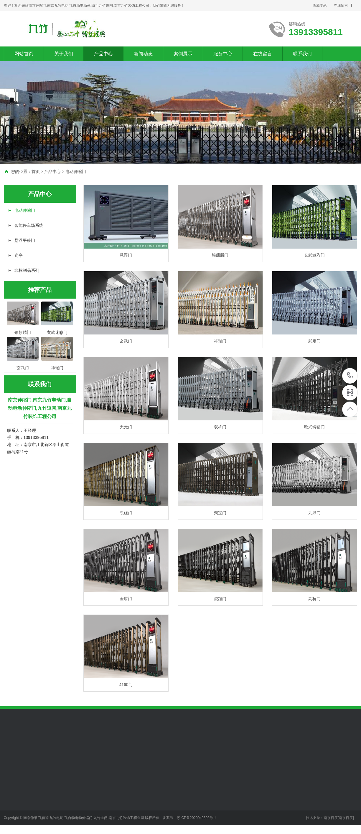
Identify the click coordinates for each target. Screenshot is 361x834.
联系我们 (302, 53)
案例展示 (183, 53)
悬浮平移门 (24, 240)
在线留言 (341, 6)
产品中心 (103, 53)
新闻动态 (143, 53)
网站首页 (23, 53)
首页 (36, 171)
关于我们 (63, 53)
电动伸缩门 (75, 171)
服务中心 (222, 53)
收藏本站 (320, 6)
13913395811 (350, 375)
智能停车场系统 (28, 225)
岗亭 (18, 255)
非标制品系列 (26, 270)
